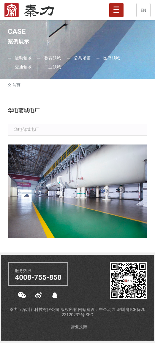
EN (143, 10)
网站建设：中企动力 (97, 309)
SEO (89, 314)
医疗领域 (111, 57)
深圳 (121, 309)
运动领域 (22, 57)
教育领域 (52, 57)
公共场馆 (81, 57)
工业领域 (52, 66)
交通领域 (22, 66)
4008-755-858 (38, 277)
